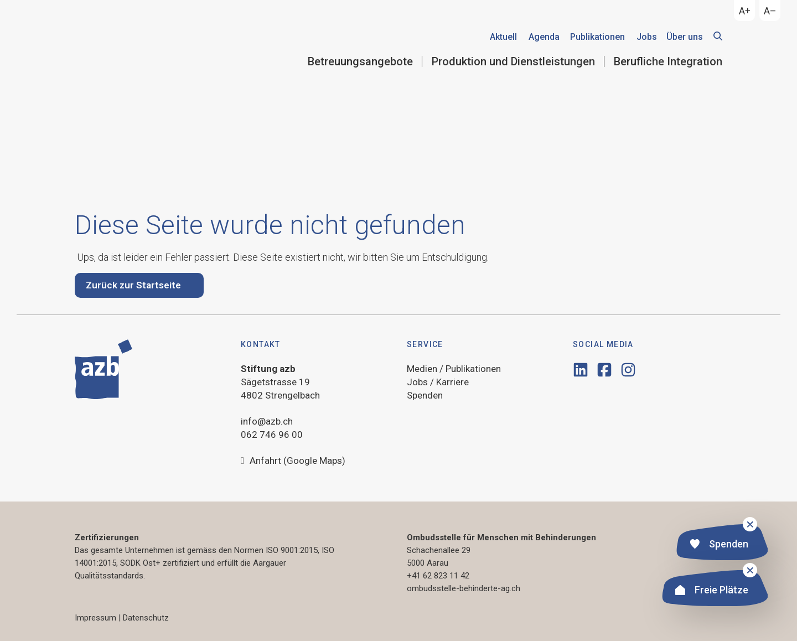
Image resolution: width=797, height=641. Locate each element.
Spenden (719, 545)
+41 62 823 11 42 (438, 576)
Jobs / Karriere (438, 381)
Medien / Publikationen (454, 368)
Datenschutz (146, 618)
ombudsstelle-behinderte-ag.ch (463, 588)
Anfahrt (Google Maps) (293, 461)
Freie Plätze (711, 591)
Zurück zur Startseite (133, 285)
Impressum (95, 618)
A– (770, 11)
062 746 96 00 (272, 434)
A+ (745, 11)
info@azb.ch (267, 421)
